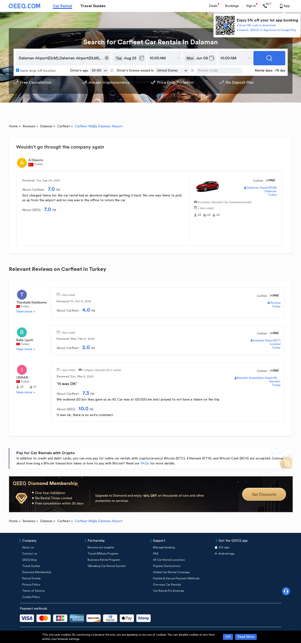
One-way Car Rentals (167, 584)
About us (28, 547)
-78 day (279, 70)
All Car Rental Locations (169, 559)
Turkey (272, 194)
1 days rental (205, 207)
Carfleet (63, 126)
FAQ (155, 553)
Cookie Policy (31, 597)
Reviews (29, 126)
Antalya (275, 302)
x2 (199, 214)
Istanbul (275, 344)
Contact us (29, 553)
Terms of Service (33, 590)
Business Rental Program (104, 559)
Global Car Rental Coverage (171, 572)
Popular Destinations (167, 566)
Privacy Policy (31, 584)
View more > (25, 311)
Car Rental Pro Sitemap (168, 590)
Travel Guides (93, 6)
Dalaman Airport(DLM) (262, 187)
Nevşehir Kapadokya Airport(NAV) (259, 377)
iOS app (223, 547)
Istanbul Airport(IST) (267, 340)
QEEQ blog (29, 559)
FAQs (144, 463)
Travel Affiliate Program (103, 553)
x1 (34, 386)
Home (13, 126)
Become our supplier (101, 547)
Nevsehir (275, 381)
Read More (245, 636)
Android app (226, 553)
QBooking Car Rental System (107, 566)
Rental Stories (31, 578)
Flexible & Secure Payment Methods (176, 578)
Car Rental (62, 6)
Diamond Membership (36, 572)
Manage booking (164, 547)
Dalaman (46, 126)
